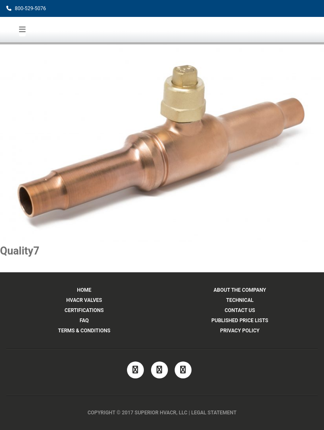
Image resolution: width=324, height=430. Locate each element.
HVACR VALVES (84, 300)
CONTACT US (239, 310)
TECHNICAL (240, 300)
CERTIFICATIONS (84, 310)
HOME (84, 290)
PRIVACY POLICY (239, 331)
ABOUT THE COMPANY (239, 290)
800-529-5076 (26, 8)
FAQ (84, 320)
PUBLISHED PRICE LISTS (239, 320)
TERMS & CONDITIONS (84, 331)
